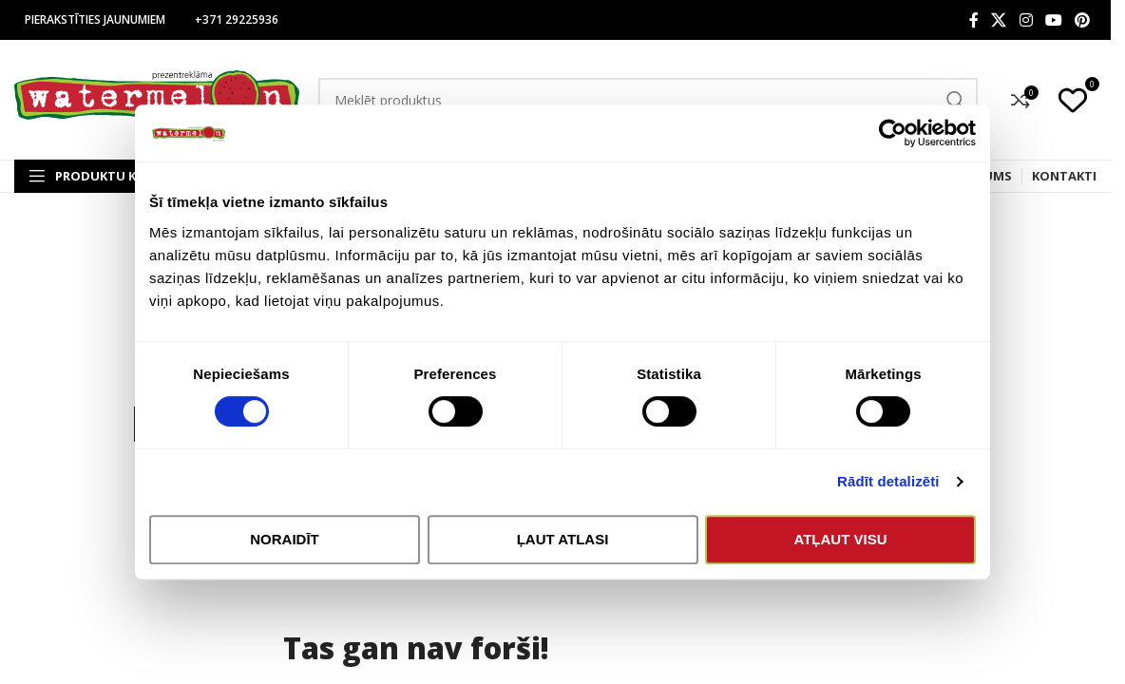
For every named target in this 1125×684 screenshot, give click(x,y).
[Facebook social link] (974, 20)
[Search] (648, 100)
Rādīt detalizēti (888, 481)
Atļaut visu (840, 539)
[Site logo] (156, 98)
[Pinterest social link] (1082, 20)
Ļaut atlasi (563, 539)
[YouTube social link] (1053, 20)
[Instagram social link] (1026, 20)
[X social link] (999, 20)
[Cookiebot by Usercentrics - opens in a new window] (893, 133)
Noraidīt (284, 539)
